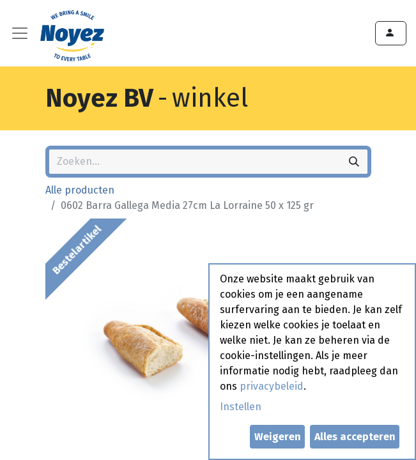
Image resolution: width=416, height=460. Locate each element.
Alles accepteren (355, 437)
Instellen (240, 407)
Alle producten (79, 190)
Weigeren (277, 437)
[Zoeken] (354, 162)
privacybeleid (272, 386)
